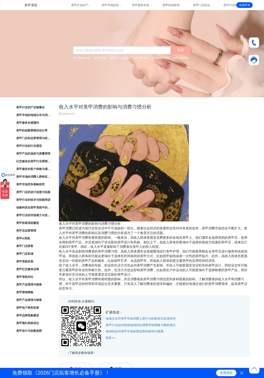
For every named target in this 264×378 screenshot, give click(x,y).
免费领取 (226, 373)
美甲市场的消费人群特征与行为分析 (33, 176)
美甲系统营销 (141, 58)
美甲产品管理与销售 (29, 284)
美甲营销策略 (24, 292)
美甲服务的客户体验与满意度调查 (33, 169)
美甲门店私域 (24, 253)
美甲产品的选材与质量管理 (33, 153)
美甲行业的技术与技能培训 (33, 199)
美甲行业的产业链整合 (81, 5)
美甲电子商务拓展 (27, 307)
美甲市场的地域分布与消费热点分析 (112, 5)
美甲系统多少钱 (81, 58)
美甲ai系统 (23, 238)
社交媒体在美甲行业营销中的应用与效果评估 (33, 161)
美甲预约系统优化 (27, 323)
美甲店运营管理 (26, 230)
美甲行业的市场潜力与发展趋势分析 (33, 215)
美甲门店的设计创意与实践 (33, 192)
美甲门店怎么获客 (120, 58)
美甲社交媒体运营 (27, 269)
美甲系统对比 (24, 276)
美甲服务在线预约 (142, 5)
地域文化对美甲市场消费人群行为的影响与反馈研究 (141, 318)
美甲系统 (30, 5)
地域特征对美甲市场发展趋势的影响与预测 (134, 331)
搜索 (180, 50)
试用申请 (244, 5)
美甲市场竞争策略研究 (30, 184)
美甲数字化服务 (160, 58)
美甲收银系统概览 (27, 222)
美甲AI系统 (100, 58)
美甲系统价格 (24, 261)
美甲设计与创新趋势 (29, 330)
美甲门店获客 (24, 246)
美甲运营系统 (180, 58)
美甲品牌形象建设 (27, 315)
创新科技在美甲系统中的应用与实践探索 (33, 207)
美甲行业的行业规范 (233, 5)
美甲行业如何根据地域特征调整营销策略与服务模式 (141, 325)
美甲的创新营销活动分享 (172, 5)
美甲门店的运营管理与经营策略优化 (203, 5)
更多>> (110, 337)
